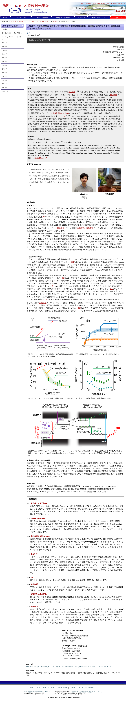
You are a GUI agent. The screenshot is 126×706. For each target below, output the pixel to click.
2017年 (4, 76)
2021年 (4, 61)
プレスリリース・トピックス (39, 21)
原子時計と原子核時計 (39, 503)
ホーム (5, 17)
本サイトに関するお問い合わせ (81, 688)
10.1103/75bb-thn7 (40, 158)
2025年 (4, 47)
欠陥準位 (42, 303)
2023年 (4, 54)
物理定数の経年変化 (85, 228)
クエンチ (62, 116)
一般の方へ (118, 17)
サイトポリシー (49, 688)
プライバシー (62, 688)
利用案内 (81, 17)
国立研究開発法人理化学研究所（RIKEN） (37, 692)
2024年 (4, 50)
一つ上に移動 (22, 25)
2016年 (4, 80)
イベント (5, 91)
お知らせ (22, 21)
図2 (53, 286)
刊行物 (4, 29)
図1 (72, 262)
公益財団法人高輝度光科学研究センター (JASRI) (86, 692)
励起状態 (113, 95)
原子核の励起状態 (38, 518)
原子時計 (72, 92)
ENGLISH (120, 11)
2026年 (55, 21)
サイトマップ (35, 688)
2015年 (4, 84)
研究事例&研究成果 (63, 17)
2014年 (4, 88)
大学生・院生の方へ (99, 17)
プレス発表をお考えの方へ (12, 33)
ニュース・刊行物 (41, 17)
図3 (47, 299)
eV (43, 217)
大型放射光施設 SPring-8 (25, 8)
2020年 (4, 65)
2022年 (4, 58)
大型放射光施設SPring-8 (60, 113)
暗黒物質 (60, 228)
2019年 (4, 69)
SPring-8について (21, 17)
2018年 (4, 73)
